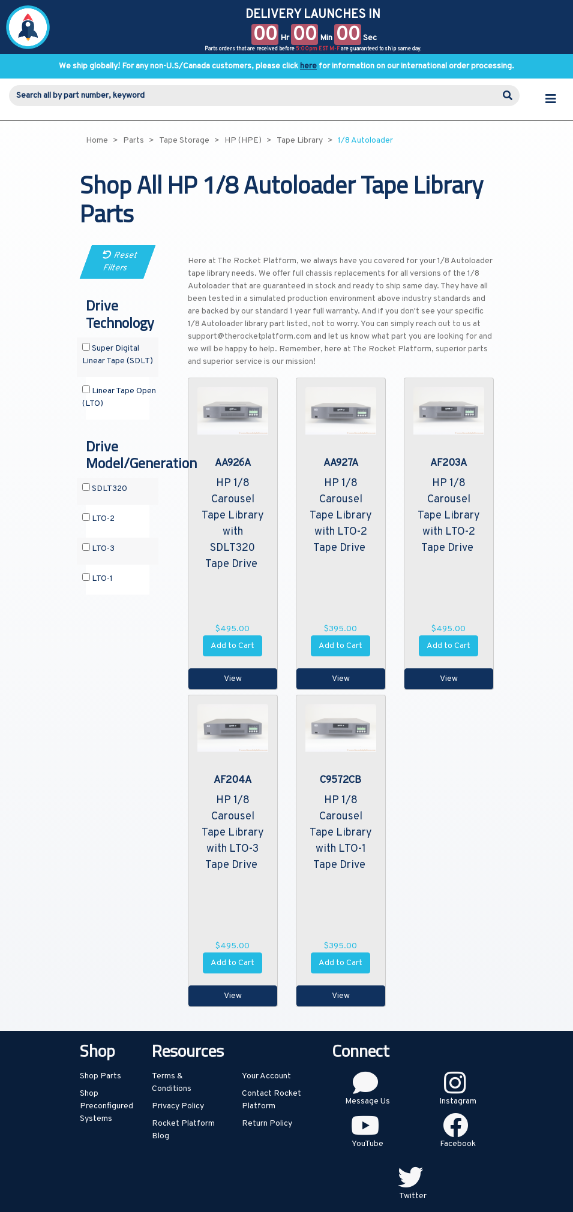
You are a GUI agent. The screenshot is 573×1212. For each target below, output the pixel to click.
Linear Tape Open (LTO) (119, 397)
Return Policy (267, 1123)
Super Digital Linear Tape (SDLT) (117, 354)
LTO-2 (98, 518)
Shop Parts (100, 1076)
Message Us (367, 1101)
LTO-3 (98, 548)
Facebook (458, 1144)
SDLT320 (104, 488)
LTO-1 (97, 578)
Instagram (457, 1101)
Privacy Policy (178, 1106)
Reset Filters (120, 262)
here (308, 66)
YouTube (367, 1144)
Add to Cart (232, 646)
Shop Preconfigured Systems (106, 1106)
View (233, 679)
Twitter (413, 1196)
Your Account (266, 1076)
